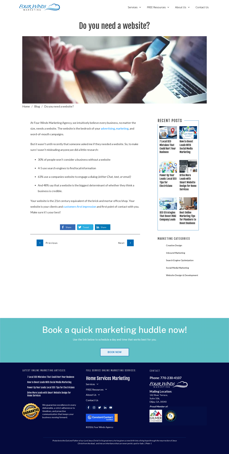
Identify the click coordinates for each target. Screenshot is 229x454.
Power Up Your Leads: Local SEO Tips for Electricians (50, 387)
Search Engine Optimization (180, 260)
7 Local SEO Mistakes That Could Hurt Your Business (50, 377)
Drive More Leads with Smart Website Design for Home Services (188, 182)
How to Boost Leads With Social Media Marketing (49, 382)
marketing (122, 128)
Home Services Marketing (108, 378)
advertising (108, 128)
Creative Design (174, 245)
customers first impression (79, 206)
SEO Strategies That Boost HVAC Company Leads (168, 216)
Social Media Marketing (177, 267)
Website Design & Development (182, 275)
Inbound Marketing (175, 252)
